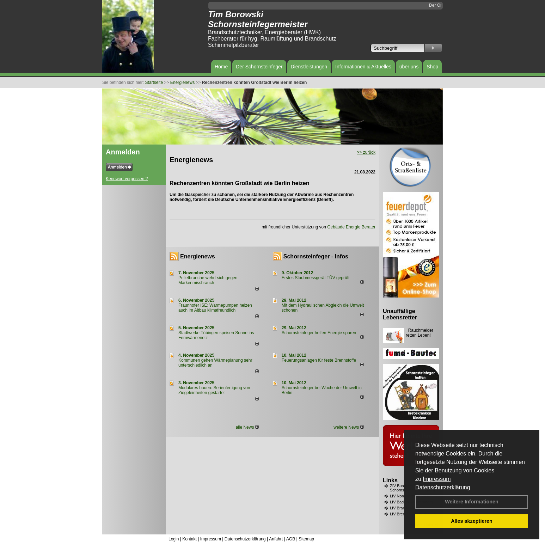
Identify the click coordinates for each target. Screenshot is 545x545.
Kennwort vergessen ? (127, 178)
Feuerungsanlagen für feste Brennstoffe (319, 360)
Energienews (197, 256)
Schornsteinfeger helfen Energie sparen (319, 332)
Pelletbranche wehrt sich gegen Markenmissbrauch (207, 280)
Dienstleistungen (309, 66)
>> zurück (366, 152)
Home (221, 66)
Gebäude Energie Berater (351, 227)
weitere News (348, 427)
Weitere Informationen (471, 501)
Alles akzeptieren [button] (471, 521)
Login (174, 539)
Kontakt (189, 539)
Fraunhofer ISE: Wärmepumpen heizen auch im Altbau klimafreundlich (215, 308)
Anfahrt (276, 539)
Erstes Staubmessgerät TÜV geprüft (316, 277)
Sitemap (306, 539)
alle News (246, 427)
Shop (432, 66)
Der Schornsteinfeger (259, 66)
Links (390, 480)
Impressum (437, 479)
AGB (290, 539)
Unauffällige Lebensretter (400, 314)
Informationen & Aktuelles (363, 66)
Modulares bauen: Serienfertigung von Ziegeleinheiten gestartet (214, 390)
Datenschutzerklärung (442, 487)
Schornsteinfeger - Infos (315, 256)
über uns (408, 66)
